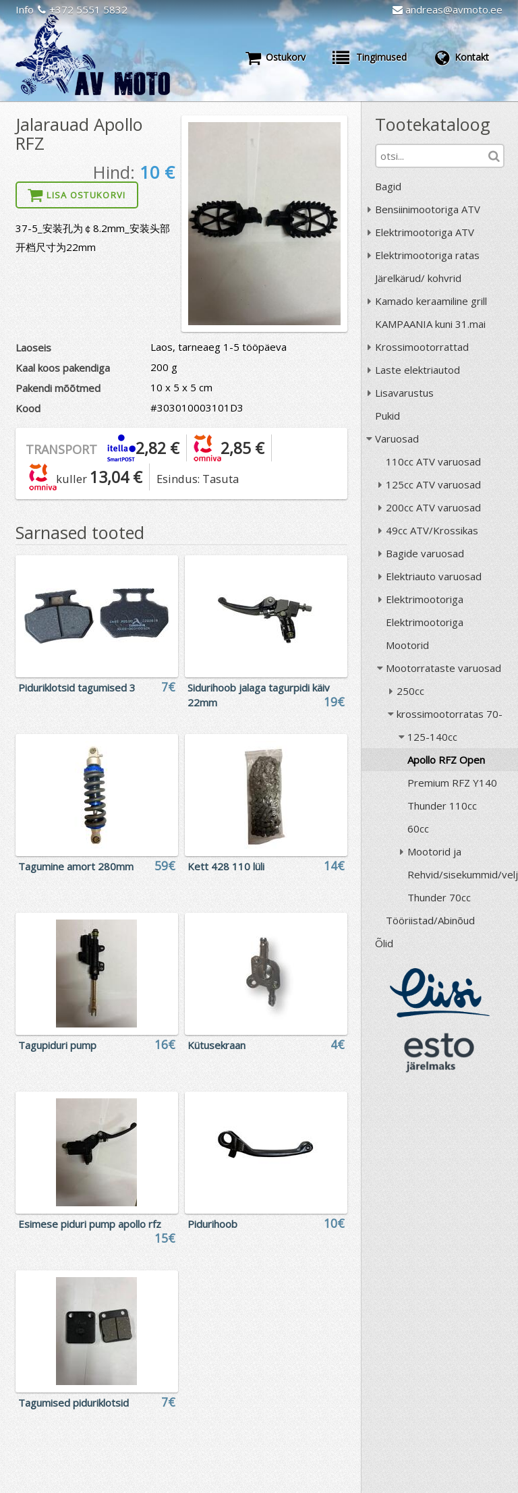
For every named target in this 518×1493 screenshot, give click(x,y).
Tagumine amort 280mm (76, 866)
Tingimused (370, 57)
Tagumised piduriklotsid (73, 1402)
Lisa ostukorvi (77, 195)
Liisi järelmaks (439, 992)
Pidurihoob (212, 1224)
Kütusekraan (217, 1045)
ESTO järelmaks (439, 1052)
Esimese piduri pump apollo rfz (89, 1224)
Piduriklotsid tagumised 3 (77, 687)
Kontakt (461, 57)
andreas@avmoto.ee (447, 9)
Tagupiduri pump (57, 1045)
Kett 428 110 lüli (226, 866)
